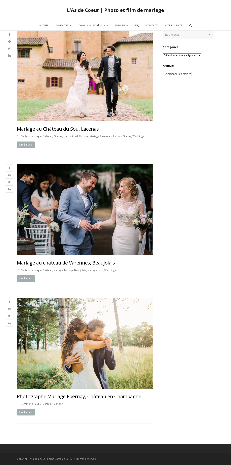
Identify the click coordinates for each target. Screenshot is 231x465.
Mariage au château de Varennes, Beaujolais (66, 262)
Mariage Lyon (95, 270)
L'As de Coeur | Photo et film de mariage (115, 10)
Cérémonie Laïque (31, 136)
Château (47, 136)
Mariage (84, 136)
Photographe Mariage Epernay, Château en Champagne (79, 396)
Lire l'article (25, 144)
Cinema (58, 136)
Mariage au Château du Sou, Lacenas (58, 128)
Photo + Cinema (122, 136)
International (70, 136)
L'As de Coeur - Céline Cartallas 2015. (50, 459)
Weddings (138, 136)
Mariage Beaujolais (101, 136)
